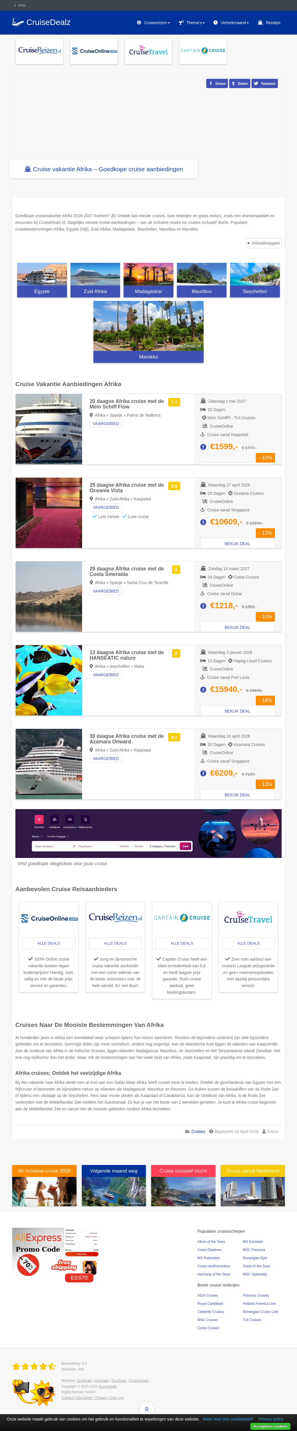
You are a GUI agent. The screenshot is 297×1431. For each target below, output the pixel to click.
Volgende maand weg (113, 1171)
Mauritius (202, 291)
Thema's (195, 22)
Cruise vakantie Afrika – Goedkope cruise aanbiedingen (108, 169)
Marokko (148, 357)
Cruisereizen (157, 22)
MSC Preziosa (254, 1250)
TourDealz (119, 1381)
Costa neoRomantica (214, 1266)
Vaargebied (106, 423)
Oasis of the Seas (256, 1266)
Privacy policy (270, 1419)
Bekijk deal (238, 543)
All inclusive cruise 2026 (44, 1171)
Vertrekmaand (235, 22)
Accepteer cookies (270, 1426)
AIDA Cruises (208, 1295)
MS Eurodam (253, 1242)
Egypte (42, 291)
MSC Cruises (208, 1320)
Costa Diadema (210, 1250)
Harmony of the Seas (214, 1274)
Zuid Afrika (95, 291)
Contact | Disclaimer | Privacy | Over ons (92, 1398)
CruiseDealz (139, 1381)
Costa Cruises (208, 1328)
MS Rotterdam (209, 1258)
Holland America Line (259, 1304)
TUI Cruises (252, 1320)
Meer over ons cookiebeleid (228, 1419)
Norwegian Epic (255, 1258)
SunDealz (84, 1381)
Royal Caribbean (210, 1304)
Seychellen (255, 291)
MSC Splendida (255, 1274)
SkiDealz (101, 1381)
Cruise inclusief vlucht (183, 1171)
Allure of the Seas (211, 1242)
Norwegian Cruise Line (260, 1312)
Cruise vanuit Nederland (252, 1171)
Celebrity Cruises (211, 1312)
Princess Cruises (256, 1295)
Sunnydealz (108, 1386)
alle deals (48, 943)
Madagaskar (148, 291)
